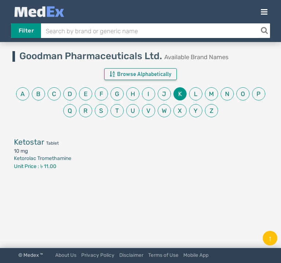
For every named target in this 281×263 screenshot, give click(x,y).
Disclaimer (131, 255)
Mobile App (196, 255)
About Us (65, 255)
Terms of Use (163, 255)
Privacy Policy (98, 255)
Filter (26, 30)
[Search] (264, 30)
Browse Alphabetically (140, 74)
